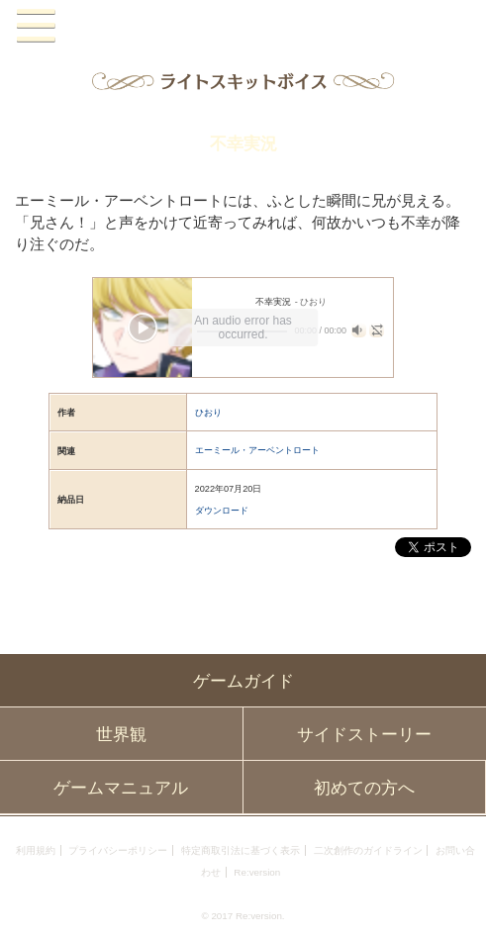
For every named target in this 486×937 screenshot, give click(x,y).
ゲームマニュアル (120, 787)
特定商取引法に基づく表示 (240, 850)
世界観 (121, 734)
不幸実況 (243, 143)
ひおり (208, 413)
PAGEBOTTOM (456, 905)
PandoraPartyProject (242, 26)
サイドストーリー (364, 734)
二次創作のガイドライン (368, 850)
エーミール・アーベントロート (257, 450)
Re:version (257, 872)
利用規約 (35, 850)
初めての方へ (364, 787)
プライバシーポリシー (117, 850)
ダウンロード (221, 510)
